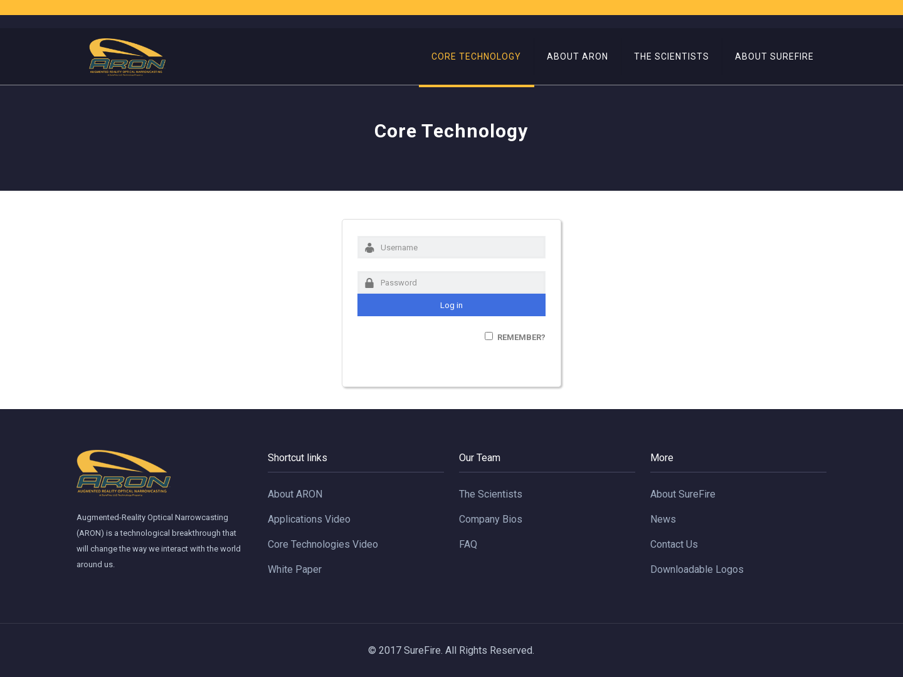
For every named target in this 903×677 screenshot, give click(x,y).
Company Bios (490, 519)
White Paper (295, 569)
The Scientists (490, 494)
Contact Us (674, 544)
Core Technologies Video (323, 544)
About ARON (295, 494)
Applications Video (309, 519)
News (663, 519)
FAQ (468, 544)
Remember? (521, 337)
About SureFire (683, 494)
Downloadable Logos (697, 569)
